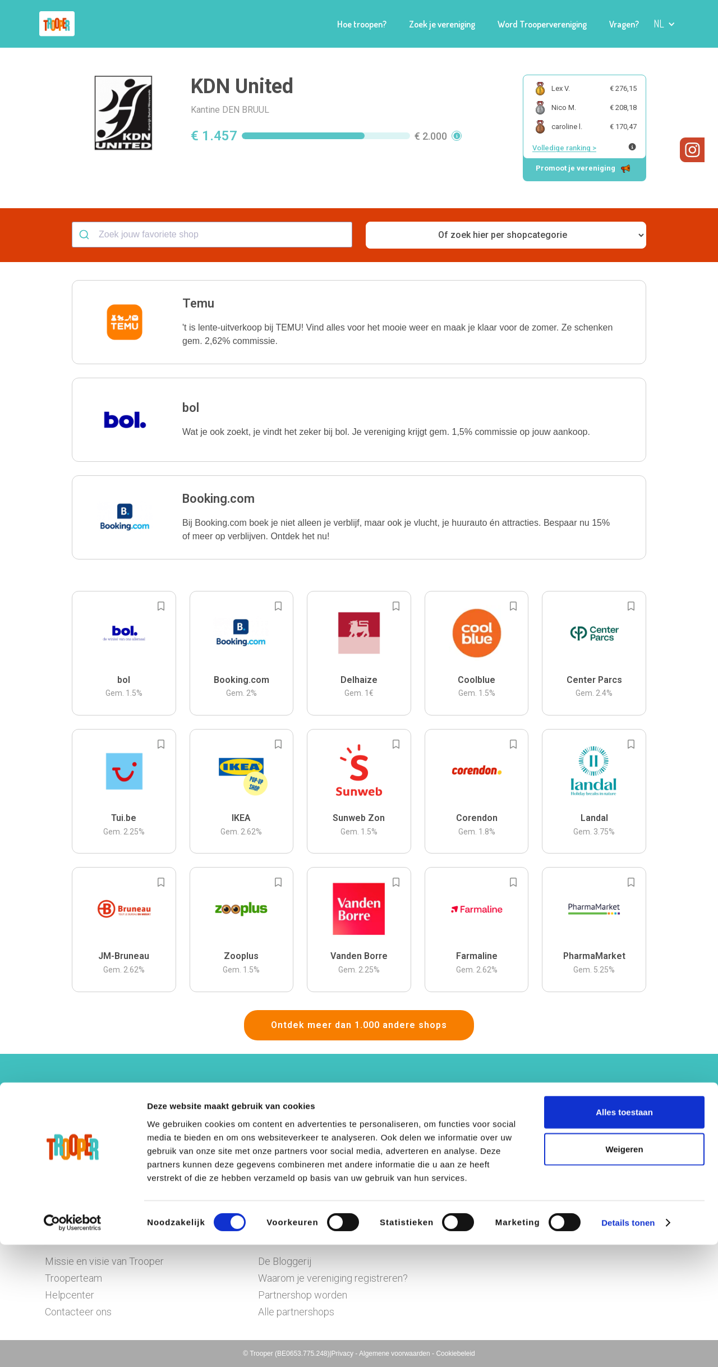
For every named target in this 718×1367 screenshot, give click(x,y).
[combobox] (212, 234)
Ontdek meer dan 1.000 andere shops (359, 1025)
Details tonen (628, 1345)
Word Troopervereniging (542, 24)
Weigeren (624, 1271)
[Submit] (85, 234)
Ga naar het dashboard (474, 1166)
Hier (235, 1150)
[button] (664, 24)
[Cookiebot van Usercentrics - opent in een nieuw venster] (73, 1345)
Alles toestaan (624, 1234)
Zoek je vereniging (442, 24)
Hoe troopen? (361, 24)
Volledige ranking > (564, 148)
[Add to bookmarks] (161, 606)
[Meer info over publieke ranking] (632, 146)
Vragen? (624, 24)
